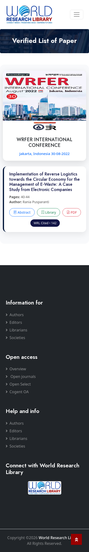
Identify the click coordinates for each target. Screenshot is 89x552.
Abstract (21, 212)
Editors (14, 322)
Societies (15, 337)
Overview (16, 368)
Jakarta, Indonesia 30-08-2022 (44, 153)
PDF (71, 212)
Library (48, 212)
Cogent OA (17, 391)
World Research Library (60, 537)
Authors (15, 314)
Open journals (21, 376)
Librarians (16, 330)
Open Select (18, 384)
